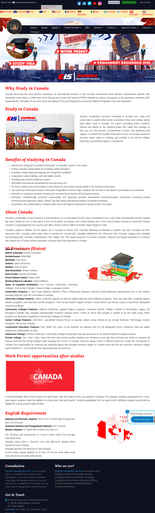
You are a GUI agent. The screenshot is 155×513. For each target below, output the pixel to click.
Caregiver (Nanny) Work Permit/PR (48, 7)
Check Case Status (144, 2)
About (44, 27)
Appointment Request (129, 2)
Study (56, 27)
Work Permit (73, 27)
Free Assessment (114, 2)
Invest (98, 27)
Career (148, 27)
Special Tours (129, 27)
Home (33, 27)
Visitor (112, 27)
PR (87, 27)
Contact (34, 31)
